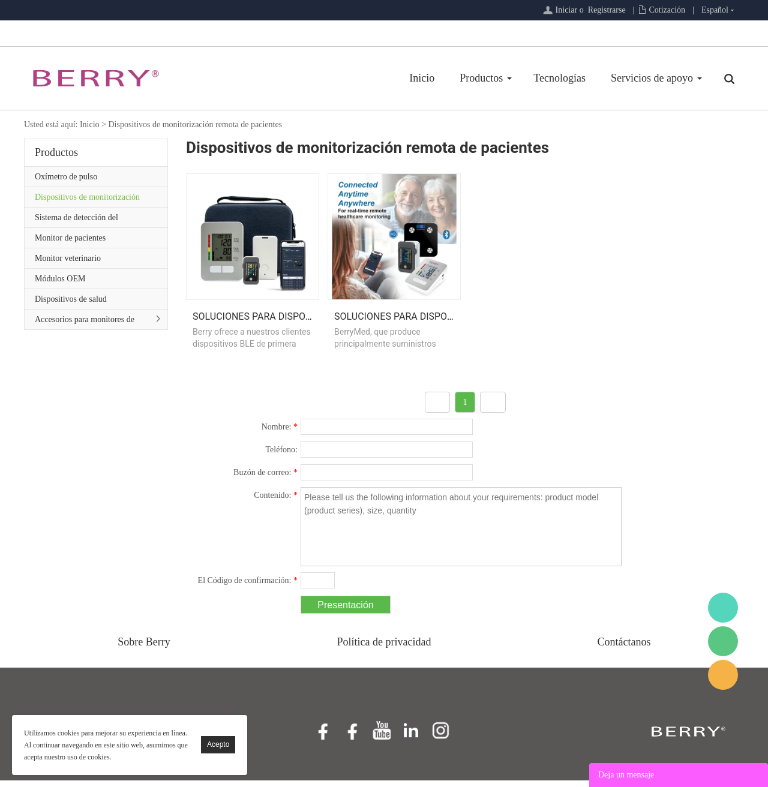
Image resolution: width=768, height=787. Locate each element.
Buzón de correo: (265, 478)
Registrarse (607, 9)
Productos (481, 78)
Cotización (667, 9)
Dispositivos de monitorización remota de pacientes (195, 124)
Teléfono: (282, 456)
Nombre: (280, 433)
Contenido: (276, 501)
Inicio (421, 78)
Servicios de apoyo (652, 78)
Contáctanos (624, 648)
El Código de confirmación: (248, 586)
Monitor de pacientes (70, 237)
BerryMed (723, 608)
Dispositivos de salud (71, 299)
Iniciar (567, 9)
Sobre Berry (144, 648)
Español (714, 9)
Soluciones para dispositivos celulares (435, 323)
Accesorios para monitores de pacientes (84, 322)
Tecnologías (559, 78)
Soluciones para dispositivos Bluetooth (295, 323)
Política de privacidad (384, 648)
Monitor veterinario (68, 258)
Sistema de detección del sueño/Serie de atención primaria (90, 220)
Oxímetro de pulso (66, 176)
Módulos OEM (60, 278)
